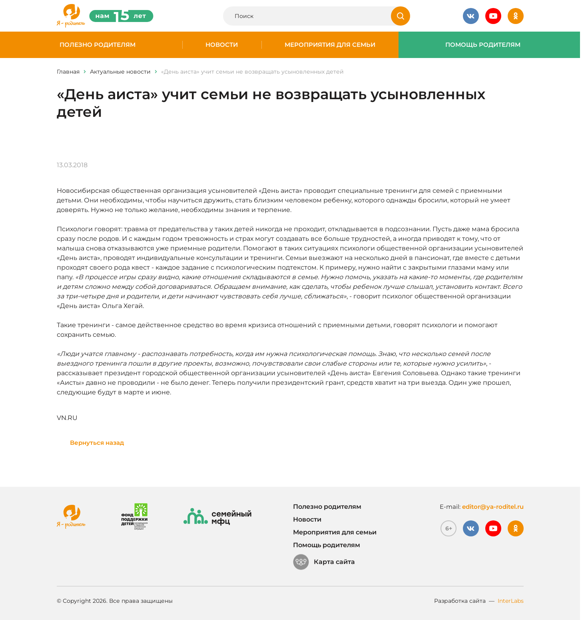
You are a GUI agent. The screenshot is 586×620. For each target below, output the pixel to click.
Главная (68, 71)
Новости (221, 44)
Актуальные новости (120, 71)
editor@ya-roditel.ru (493, 506)
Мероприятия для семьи (330, 44)
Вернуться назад (97, 442)
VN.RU (67, 418)
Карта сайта (324, 562)
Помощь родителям (482, 44)
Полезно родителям (98, 44)
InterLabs (511, 600)
